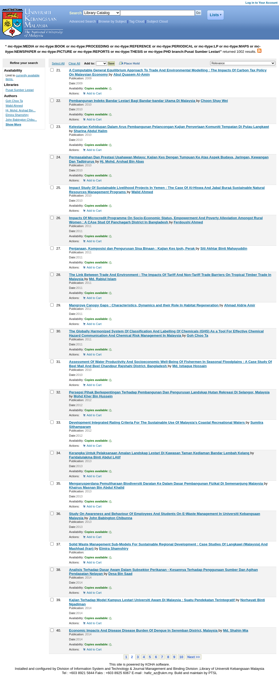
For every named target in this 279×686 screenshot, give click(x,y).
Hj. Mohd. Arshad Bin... (21, 110)
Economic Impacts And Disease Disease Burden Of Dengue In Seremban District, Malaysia (143, 630)
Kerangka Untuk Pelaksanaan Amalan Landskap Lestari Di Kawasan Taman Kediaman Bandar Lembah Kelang (159, 453)
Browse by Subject (112, 21)
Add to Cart (94, 93)
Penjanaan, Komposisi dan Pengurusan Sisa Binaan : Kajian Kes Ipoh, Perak (132, 248)
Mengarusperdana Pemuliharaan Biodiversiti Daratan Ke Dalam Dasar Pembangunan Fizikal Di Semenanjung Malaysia (166, 483)
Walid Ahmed (142, 192)
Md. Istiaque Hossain (189, 366)
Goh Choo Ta (197, 335)
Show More (13, 124)
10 (181, 657)
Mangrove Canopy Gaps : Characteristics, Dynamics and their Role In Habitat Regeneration (144, 305)
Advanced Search (82, 21)
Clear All (74, 63)
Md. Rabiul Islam (102, 279)
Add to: (90, 63)
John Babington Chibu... (21, 119)
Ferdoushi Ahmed (188, 222)
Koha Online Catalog (31, 23)
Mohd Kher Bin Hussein (93, 396)
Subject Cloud (157, 21)
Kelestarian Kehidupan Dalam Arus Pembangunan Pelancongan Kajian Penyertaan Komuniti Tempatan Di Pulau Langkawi (169, 127)
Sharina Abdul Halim (90, 131)
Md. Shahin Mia (235, 630)
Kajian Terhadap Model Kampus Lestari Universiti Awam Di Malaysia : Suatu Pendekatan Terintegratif (152, 600)
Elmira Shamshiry (113, 548)
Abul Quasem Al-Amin (131, 74)
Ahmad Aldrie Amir (239, 305)
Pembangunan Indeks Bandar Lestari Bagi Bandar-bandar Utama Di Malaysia (132, 101)
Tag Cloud (136, 21)
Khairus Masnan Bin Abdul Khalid (96, 487)
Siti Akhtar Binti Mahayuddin (223, 248)
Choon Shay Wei (214, 101)
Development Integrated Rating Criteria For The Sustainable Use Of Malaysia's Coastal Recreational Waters (157, 422)
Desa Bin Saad (120, 574)
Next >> (193, 657)
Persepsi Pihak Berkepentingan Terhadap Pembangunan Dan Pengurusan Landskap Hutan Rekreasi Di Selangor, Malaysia (169, 392)
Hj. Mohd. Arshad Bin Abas (122, 161)
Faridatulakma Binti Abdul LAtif (95, 457)
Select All (58, 63)
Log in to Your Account (262, 2)
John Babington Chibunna (110, 518)
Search (75, 13)
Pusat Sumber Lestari (20, 90)
